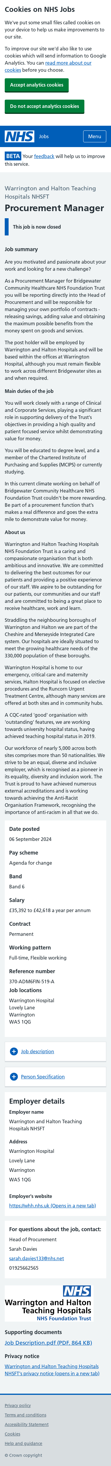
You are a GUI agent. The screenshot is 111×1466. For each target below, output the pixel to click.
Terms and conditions (25, 1415)
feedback (44, 156)
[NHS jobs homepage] (27, 136)
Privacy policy (18, 1405)
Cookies (12, 1434)
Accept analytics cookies (36, 85)
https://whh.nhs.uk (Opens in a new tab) (52, 1206)
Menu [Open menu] (94, 136)
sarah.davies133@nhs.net (36, 1258)
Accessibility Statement (27, 1424)
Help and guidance (23, 1443)
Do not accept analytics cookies (44, 106)
